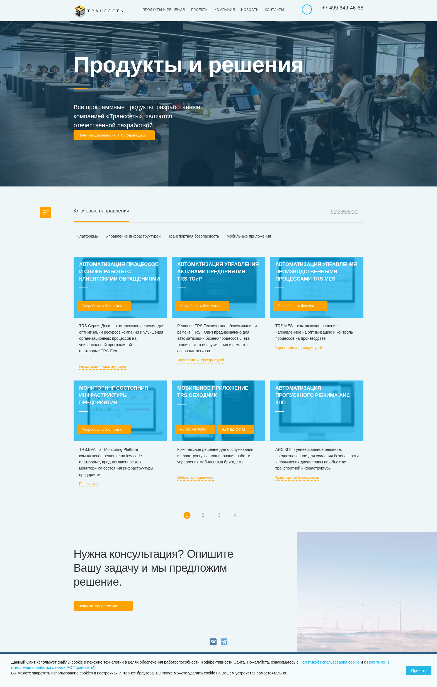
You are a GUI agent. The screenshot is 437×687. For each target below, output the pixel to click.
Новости (250, 10)
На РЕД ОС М (233, 429)
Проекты (199, 10)
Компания (225, 10)
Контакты (274, 10)
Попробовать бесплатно (102, 306)
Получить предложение (98, 606)
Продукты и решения (163, 10)
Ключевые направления (101, 211)
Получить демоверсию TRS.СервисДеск (112, 135)
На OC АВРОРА (193, 429)
